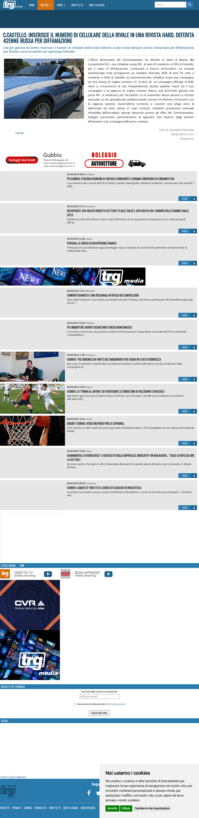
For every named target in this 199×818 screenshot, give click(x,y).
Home (33, 5)
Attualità (90, 291)
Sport (89, 239)
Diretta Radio (96, 5)
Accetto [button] (112, 808)
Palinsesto (41, 808)
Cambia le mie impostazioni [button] (152, 808)
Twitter (19, 133)
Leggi (189, 198)
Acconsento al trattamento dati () (101, 704)
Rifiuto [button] (126, 808)
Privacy (16, 808)
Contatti (5, 808)
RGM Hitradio (88, 808)
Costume (91, 483)
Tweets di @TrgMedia (13, 777)
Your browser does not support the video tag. (30, 537)
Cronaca (90, 206)
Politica (90, 174)
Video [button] (61, 5)
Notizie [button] (46, 5)
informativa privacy (115, 704)
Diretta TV (77, 5)
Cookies (28, 808)
